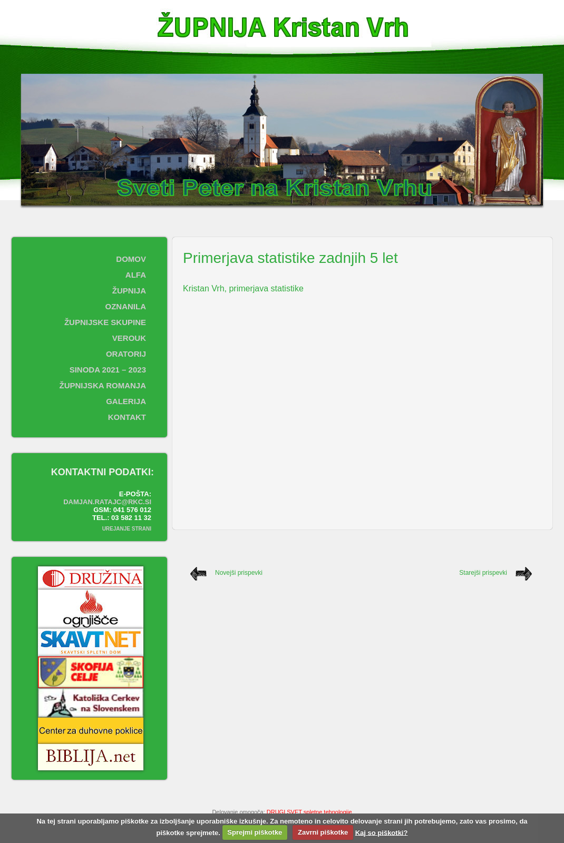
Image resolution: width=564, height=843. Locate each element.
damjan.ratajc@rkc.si (107, 502)
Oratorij (126, 353)
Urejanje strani (126, 529)
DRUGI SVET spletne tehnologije (309, 812)
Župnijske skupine (105, 322)
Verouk (129, 338)
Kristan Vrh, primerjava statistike (243, 288)
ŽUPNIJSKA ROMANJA (103, 385)
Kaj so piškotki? (381, 832)
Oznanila (126, 306)
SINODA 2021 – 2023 (108, 369)
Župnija (129, 290)
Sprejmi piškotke (254, 832)
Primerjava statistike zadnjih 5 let (290, 258)
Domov (131, 258)
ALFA (135, 274)
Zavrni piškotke (323, 832)
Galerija (126, 401)
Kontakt (127, 417)
